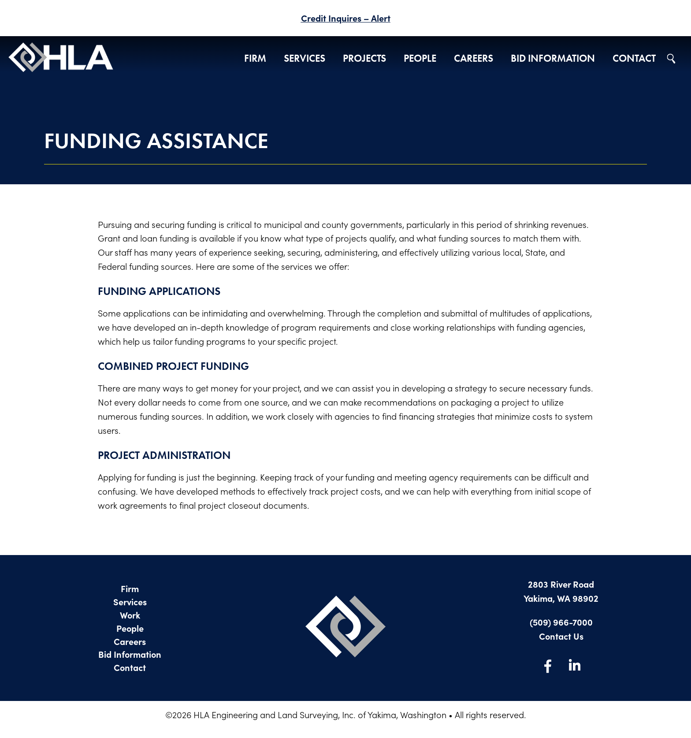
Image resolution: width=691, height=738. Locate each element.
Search (671, 58)
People (420, 58)
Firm (255, 58)
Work (130, 615)
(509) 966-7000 (561, 622)
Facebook (548, 666)
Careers (473, 58)
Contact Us (561, 636)
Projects (364, 58)
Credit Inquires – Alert (345, 18)
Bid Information (553, 58)
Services (304, 58)
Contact (634, 58)
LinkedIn (574, 666)
